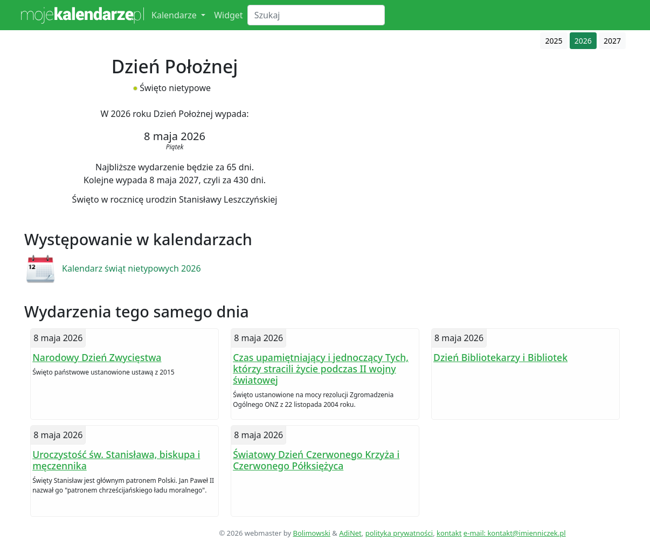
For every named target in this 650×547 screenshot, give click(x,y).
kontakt (449, 533)
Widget (228, 15)
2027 (612, 41)
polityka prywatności (399, 533)
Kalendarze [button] (175, 15)
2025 (553, 41)
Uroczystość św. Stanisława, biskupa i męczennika (116, 460)
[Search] (316, 15)
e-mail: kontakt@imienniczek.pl (515, 533)
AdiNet (350, 533)
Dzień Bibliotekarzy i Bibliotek (500, 357)
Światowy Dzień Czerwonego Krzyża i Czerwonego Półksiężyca (316, 460)
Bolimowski (311, 533)
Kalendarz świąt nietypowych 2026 (131, 268)
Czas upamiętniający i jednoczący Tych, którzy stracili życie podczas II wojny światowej (321, 368)
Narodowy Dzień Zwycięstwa (96, 357)
